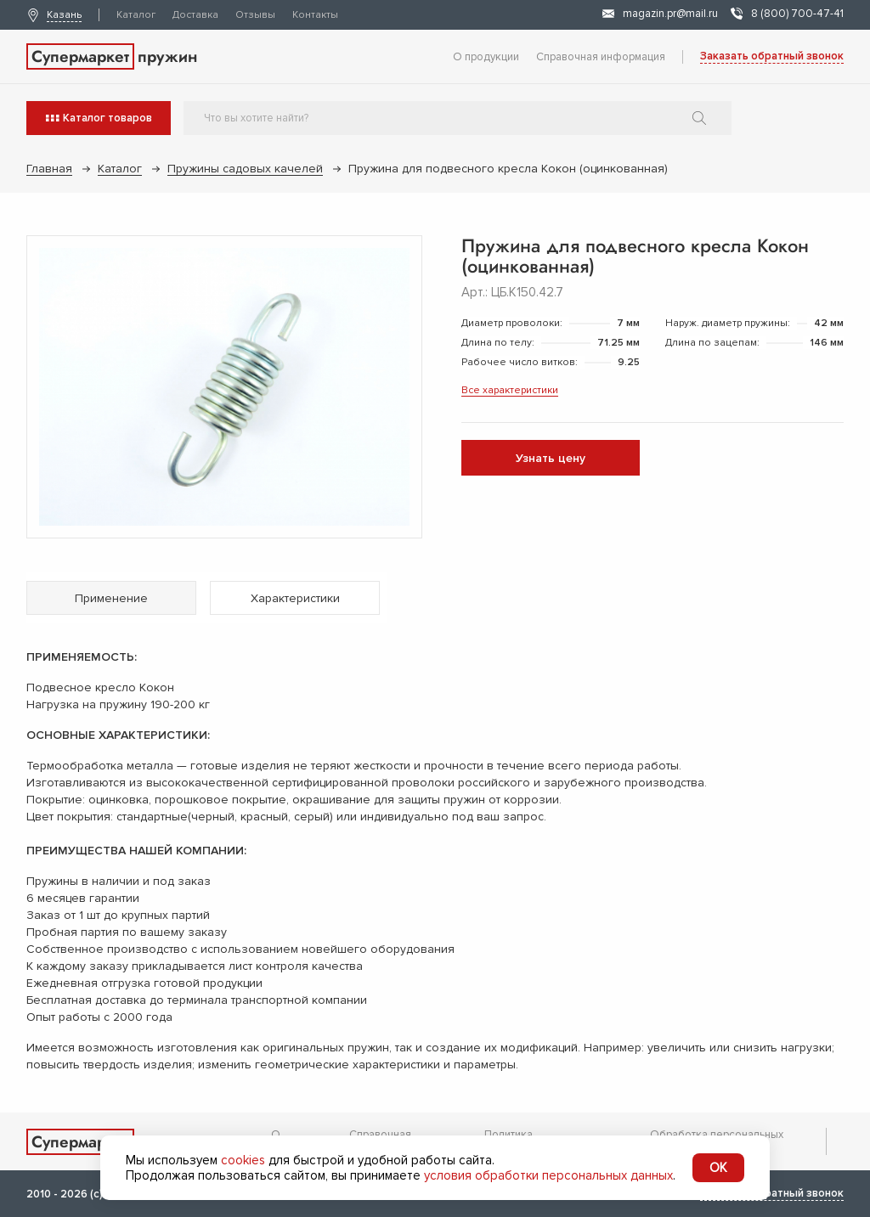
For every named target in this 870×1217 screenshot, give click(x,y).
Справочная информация (600, 57)
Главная (49, 168)
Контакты (315, 14)
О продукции (486, 57)
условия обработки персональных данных (548, 1175)
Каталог (135, 14)
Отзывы (255, 14)
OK (718, 1167)
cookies (243, 1160)
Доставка (195, 14)
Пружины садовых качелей (245, 168)
